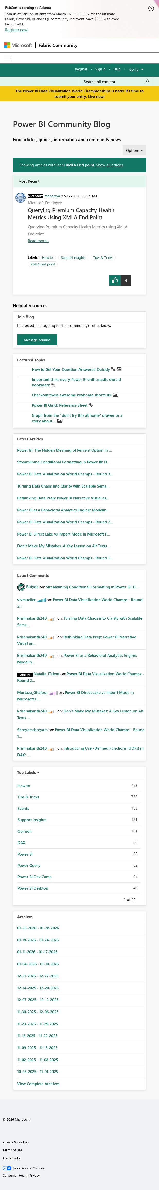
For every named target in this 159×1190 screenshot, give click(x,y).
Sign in (100, 69)
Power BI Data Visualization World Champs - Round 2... (65, 521)
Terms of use (12, 1150)
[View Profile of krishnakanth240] (32, 618)
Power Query (28, 865)
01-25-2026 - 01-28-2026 (38, 927)
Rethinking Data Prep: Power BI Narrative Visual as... (63, 497)
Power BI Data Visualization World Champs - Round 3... (65, 474)
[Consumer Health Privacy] (80, 1175)
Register (81, 69)
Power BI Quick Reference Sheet (60, 405)
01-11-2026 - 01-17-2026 (37, 951)
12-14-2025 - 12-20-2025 (38, 987)
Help (116, 69)
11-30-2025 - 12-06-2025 (37, 1011)
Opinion (24, 831)
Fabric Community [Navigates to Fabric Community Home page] (58, 45)
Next (142, 898)
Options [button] (132, 150)
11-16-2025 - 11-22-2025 (37, 1035)
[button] (115, 280)
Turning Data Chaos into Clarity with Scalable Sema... (63, 486)
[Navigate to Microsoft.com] (18, 45)
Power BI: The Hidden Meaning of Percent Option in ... (64, 450)
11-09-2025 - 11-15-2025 (37, 1047)
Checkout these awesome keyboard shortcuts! (72, 395)
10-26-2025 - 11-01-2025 (37, 1071)
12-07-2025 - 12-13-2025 (37, 999)
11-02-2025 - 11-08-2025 (37, 1059)
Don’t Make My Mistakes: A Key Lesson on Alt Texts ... (64, 545)
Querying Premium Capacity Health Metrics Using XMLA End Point (71, 213)
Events (23, 808)
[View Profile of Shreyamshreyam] (32, 729)
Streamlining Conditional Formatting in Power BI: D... (63, 461)
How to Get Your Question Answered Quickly (71, 369)
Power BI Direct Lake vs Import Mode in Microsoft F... (63, 534)
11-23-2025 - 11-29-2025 (37, 1023)
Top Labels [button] (26, 772)
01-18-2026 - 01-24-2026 (38, 940)
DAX (21, 842)
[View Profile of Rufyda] (32, 586)
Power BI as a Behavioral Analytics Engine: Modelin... (63, 509)
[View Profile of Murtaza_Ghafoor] (32, 692)
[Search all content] (116, 81)
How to (47, 257)
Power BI (25, 854)
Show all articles (109, 164)
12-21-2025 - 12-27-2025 (37, 975)
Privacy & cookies (16, 1142)
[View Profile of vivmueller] (26, 599)
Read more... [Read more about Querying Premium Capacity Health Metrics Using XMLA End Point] (38, 240)
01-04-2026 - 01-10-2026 (38, 963)
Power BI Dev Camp (34, 876)
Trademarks (11, 1158)
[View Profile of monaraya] (52, 195)
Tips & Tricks (103, 257)
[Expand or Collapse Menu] (7, 58)
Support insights (73, 257)
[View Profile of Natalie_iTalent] (46, 673)
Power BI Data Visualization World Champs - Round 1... (65, 557)
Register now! (16, 29)
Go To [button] (134, 69)
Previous (117, 898)
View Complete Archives (38, 1083)
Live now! (96, 96)
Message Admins (37, 340)
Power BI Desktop (32, 888)
